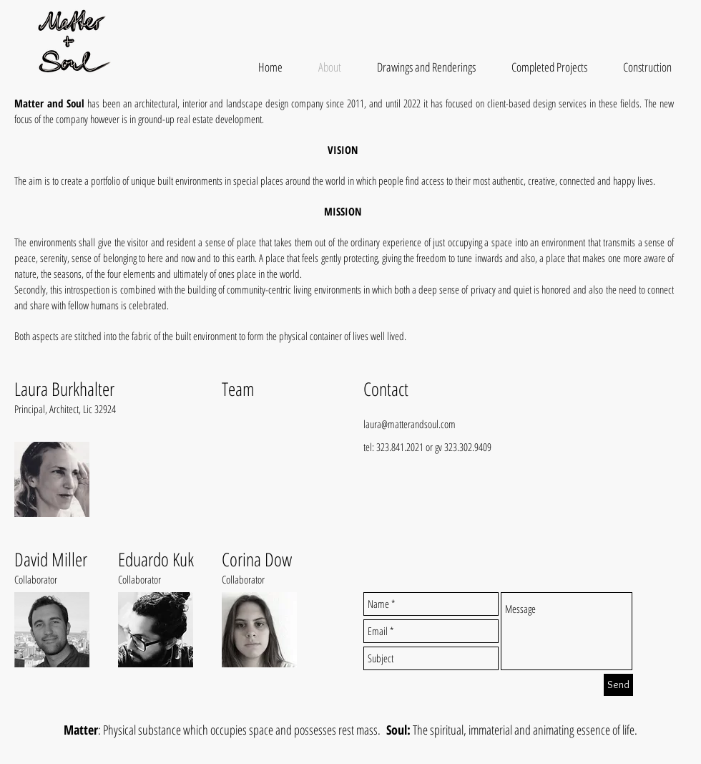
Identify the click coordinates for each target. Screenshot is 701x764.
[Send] (618, 685)
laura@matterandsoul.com (409, 424)
